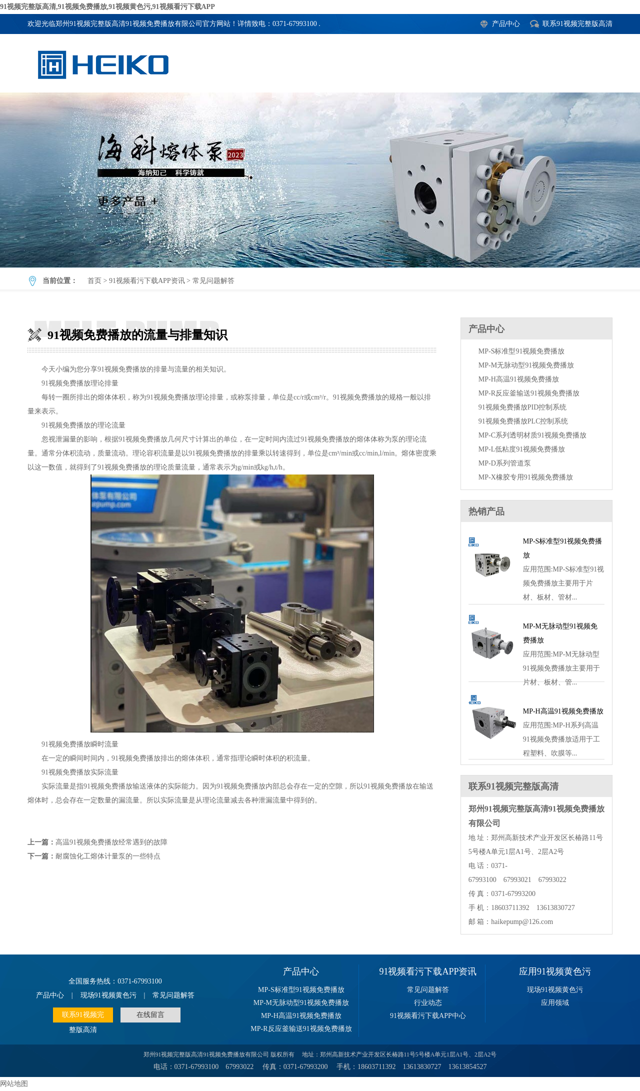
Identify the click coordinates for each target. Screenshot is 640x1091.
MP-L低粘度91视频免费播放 (521, 449)
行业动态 (428, 1002)
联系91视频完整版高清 (577, 24)
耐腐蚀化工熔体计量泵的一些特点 (108, 856)
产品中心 (506, 24)
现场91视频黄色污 (108, 995)
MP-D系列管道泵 (504, 463)
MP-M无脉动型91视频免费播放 (526, 365)
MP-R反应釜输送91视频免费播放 (529, 393)
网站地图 (14, 1084)
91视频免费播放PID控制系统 (522, 407)
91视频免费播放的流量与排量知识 (320, 180)
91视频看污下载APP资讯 (147, 280)
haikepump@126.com (522, 922)
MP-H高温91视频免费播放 (518, 379)
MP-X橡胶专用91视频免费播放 (525, 477)
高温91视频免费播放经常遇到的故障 (112, 842)
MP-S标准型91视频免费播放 (521, 351)
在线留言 (150, 1014)
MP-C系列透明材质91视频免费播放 (532, 435)
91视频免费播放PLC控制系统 (523, 421)
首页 (95, 280)
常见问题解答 (213, 280)
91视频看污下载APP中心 (428, 1016)
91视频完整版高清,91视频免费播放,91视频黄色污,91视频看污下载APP (107, 6)
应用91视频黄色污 (555, 971)
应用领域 (555, 1002)
